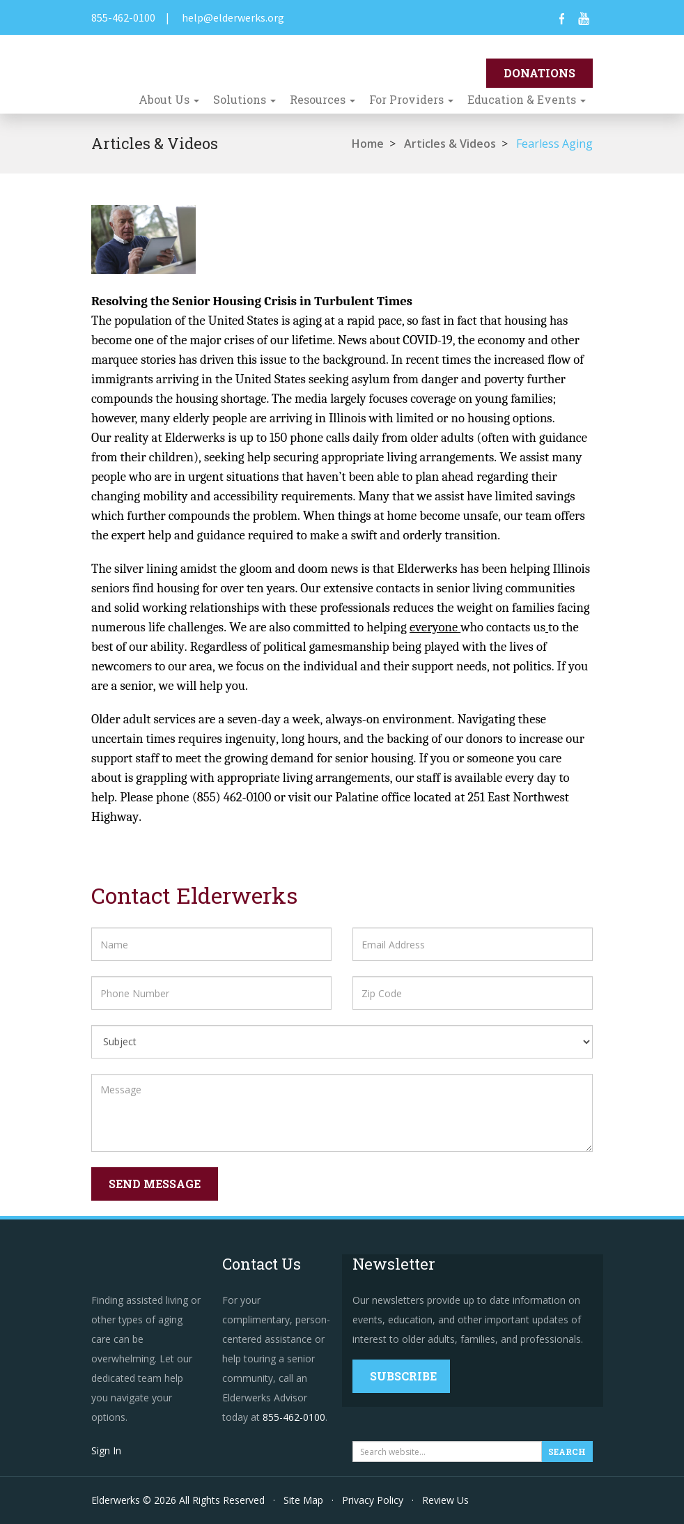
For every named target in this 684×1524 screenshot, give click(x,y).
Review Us (445, 1500)
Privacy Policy (372, 1500)
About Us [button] (169, 99)
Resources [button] (322, 99)
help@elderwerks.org (233, 17)
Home (368, 143)
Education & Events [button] (526, 99)
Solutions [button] (244, 99)
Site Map (303, 1500)
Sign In (106, 1450)
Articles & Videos (450, 143)
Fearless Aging (554, 143)
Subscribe (403, 1376)
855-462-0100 (123, 17)
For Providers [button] (411, 99)
